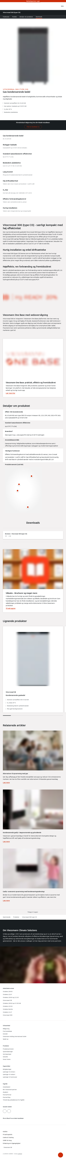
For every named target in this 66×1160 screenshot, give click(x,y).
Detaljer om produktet (26, 17)
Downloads (39, 17)
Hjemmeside (6, 917)
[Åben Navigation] (62, 6)
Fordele (14, 17)
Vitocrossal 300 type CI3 (29, 917)
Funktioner (6, 17)
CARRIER (20, 1153)
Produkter (16, 917)
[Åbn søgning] (58, 6)
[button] (60, 1154)
